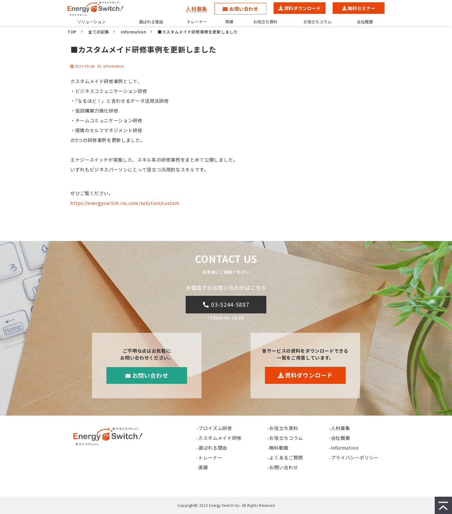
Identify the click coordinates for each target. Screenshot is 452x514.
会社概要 (365, 22)
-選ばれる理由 (211, 447)
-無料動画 (278, 447)
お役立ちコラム (317, 22)
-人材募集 (339, 428)
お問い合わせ (243, 8)
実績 (229, 22)
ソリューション (91, 22)
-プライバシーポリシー (354, 457)
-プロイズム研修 (214, 428)
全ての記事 (98, 32)
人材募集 (196, 8)
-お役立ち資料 (283, 428)
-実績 (202, 467)
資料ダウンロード (302, 8)
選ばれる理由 (151, 22)
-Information (344, 447)
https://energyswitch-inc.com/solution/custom (124, 202)
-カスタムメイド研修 (218, 437)
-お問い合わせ (283, 467)
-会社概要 (339, 437)
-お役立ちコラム (285, 437)
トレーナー (197, 22)
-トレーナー (209, 457)
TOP (72, 32)
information (133, 32)
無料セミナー (361, 8)
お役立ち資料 (265, 22)
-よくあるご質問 (285, 457)
